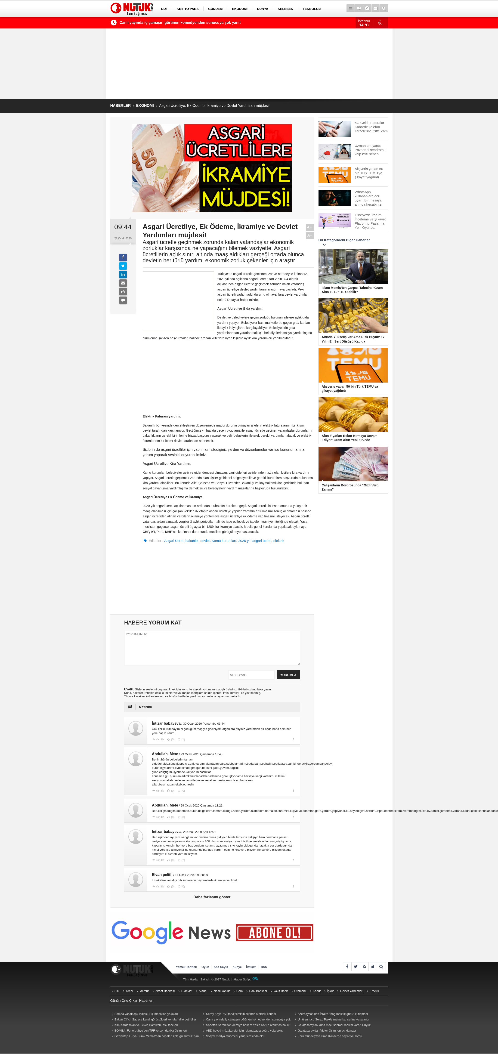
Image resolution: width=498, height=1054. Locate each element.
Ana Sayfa (220, 967)
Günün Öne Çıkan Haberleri (131, 1000)
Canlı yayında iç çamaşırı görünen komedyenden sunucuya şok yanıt (180, 23)
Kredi (129, 991)
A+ (309, 227)
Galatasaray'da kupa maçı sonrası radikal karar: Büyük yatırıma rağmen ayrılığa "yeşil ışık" (332, 1025)
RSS (264, 967)
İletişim (251, 967)
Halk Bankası (258, 991)
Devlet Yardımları (351, 991)
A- (309, 235)
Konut (317, 991)
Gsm (239, 991)
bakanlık (192, 541)
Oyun (205, 967)
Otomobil (300, 991)
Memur (144, 991)
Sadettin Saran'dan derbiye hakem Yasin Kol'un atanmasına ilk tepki (246, 1025)
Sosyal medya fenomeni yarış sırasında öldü (235, 1036)
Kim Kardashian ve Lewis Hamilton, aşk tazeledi (146, 1025)
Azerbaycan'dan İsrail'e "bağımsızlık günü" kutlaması (333, 1014)
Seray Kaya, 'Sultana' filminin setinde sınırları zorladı (241, 1014)
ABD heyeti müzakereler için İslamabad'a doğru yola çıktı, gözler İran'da (242, 1031)
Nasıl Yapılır (222, 991)
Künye (237, 967)
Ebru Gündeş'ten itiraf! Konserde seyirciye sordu (330, 1036)
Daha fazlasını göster (211, 897)
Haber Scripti (242, 979)
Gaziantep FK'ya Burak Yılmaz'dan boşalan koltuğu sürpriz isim (156, 1036)
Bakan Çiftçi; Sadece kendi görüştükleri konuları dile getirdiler (155, 1019)
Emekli (374, 991)
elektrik (279, 541)
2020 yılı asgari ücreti (254, 541)
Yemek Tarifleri (186, 967)
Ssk (117, 991)
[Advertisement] (249, 63)
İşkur (330, 991)
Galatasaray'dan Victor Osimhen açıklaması (327, 1030)
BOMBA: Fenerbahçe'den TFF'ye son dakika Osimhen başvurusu (148, 1031)
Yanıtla (160, 739)
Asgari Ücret (173, 541)
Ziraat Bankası (165, 991)
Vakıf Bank (280, 991)
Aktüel (203, 991)
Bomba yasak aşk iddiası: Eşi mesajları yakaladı (146, 1014)
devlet (205, 541)
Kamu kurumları (224, 541)
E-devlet (186, 991)
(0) (172, 739)
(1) (183, 739)
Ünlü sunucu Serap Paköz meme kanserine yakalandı (333, 1019)
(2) (183, 860)
